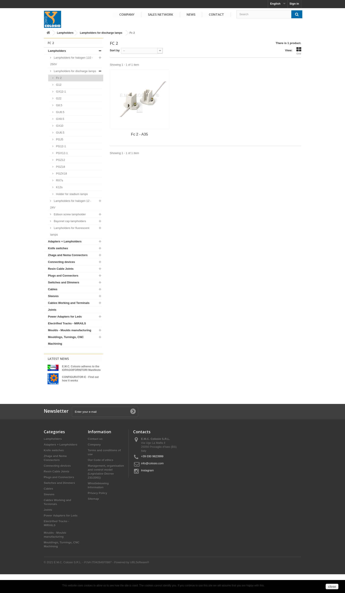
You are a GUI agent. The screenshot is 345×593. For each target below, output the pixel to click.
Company (126, 14)
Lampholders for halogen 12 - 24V (70, 204)
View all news (73, 401)
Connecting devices (61, 262)
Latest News (58, 359)
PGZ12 (60, 160)
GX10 (59, 125)
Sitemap (93, 517)
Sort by (115, 50)
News (191, 14)
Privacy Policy (97, 511)
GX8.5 (59, 119)
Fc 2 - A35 (139, 134)
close (332, 586)
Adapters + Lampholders (65, 241)
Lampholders (65, 32)
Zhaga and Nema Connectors (68, 255)
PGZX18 (61, 173)
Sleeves (53, 296)
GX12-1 (60, 91)
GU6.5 (59, 132)
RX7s (59, 180)
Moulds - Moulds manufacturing (69, 330)
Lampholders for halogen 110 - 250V (71, 61)
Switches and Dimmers (63, 282)
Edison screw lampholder (69, 214)
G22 (58, 98)
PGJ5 (59, 139)
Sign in (294, 3)
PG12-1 (60, 146)
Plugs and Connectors (63, 275)
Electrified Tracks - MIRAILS (67, 323)
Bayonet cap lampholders (69, 221)
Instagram (147, 489)
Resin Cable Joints (60, 268)
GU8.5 (59, 112)
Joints (52, 309)
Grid (298, 51)
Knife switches (58, 248)
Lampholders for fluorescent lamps (69, 231)
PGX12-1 (61, 153)
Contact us (95, 457)
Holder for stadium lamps (71, 194)
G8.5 (58, 105)
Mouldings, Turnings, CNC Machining (66, 340)
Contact (216, 14)
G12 (58, 84)
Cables (52, 289)
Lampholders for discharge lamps (101, 32)
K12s (58, 187)
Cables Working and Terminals (69, 303)
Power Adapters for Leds (65, 316)
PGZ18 (60, 166)
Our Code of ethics (100, 478)
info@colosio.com (152, 482)
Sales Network (160, 14)
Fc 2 (58, 78)
